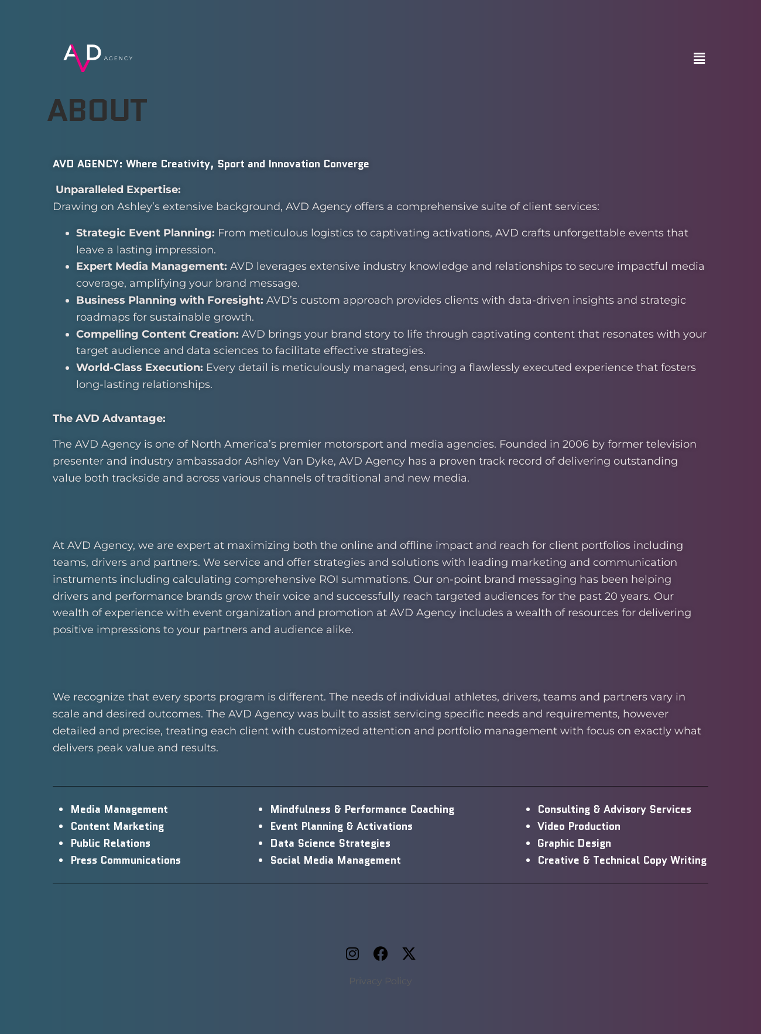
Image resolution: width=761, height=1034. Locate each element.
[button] (699, 58)
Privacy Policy (380, 981)
